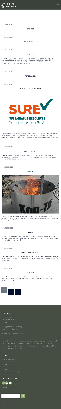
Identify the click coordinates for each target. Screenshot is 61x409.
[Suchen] (23, 396)
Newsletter (5, 387)
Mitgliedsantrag (7, 359)
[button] (3, 405)
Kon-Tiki (30, 171)
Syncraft (30, 54)
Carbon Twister (30, 151)
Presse (3, 367)
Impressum (5, 369)
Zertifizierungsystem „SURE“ (30, 88)
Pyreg (30, 232)
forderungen (30, 76)
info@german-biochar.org (11, 327)
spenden (30, 29)
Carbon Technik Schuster (31, 252)
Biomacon (30, 273)
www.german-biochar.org (11, 329)
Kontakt (4, 364)
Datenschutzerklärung (10, 372)
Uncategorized (7, 24)
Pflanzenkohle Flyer (9, 362)
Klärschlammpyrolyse (30, 41)
